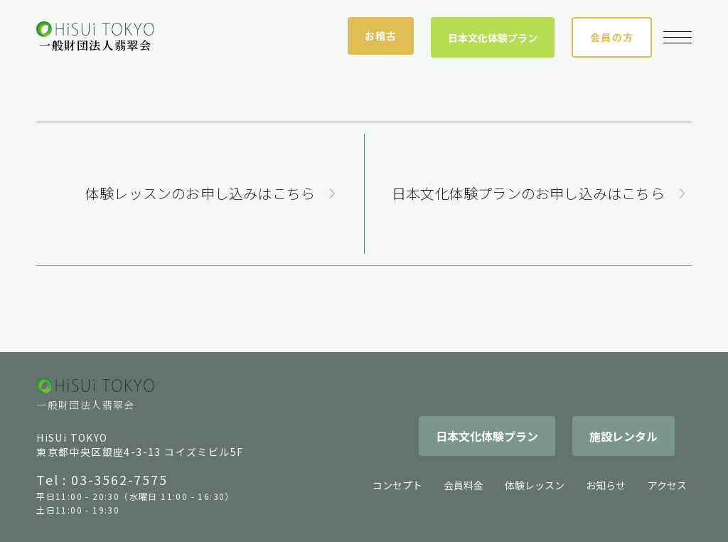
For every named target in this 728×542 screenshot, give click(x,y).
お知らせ (606, 485)
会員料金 (463, 485)
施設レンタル (623, 436)
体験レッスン (534, 485)
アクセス (667, 485)
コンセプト (397, 485)
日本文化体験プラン (492, 38)
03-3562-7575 (119, 479)
